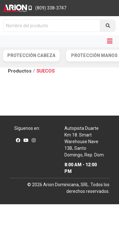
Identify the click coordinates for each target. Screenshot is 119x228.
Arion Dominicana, (61, 184)
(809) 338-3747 (47, 7)
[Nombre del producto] (51, 25)
